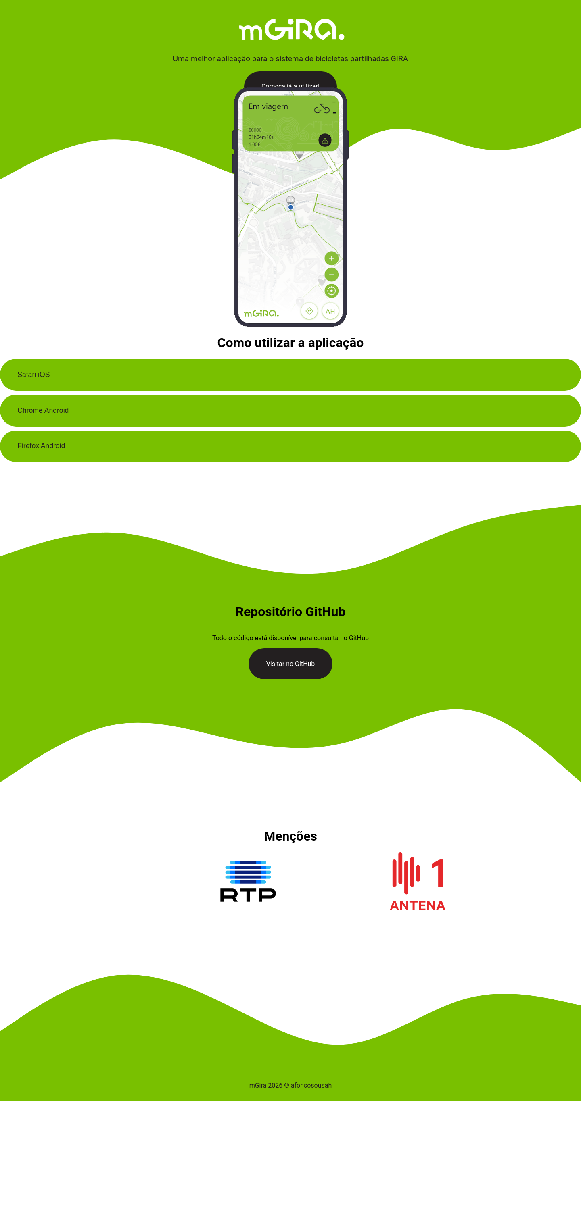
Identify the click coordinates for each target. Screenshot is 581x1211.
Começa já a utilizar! (290, 86)
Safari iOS (33, 374)
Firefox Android (41, 446)
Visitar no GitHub (290, 664)
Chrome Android (43, 410)
